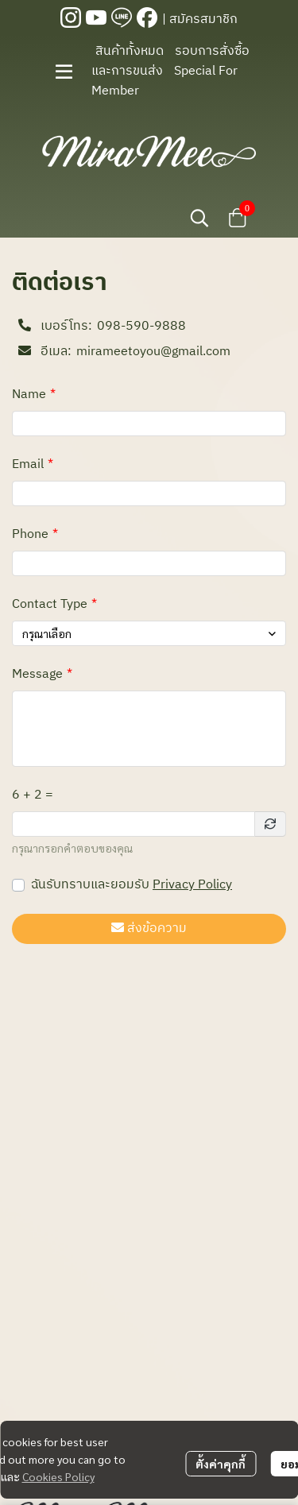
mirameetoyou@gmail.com (153, 352)
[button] (199, 217)
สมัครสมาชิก (203, 19)
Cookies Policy (58, 1476)
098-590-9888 (141, 326)
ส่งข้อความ (149, 928)
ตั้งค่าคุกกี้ (220, 1464)
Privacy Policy (192, 885)
